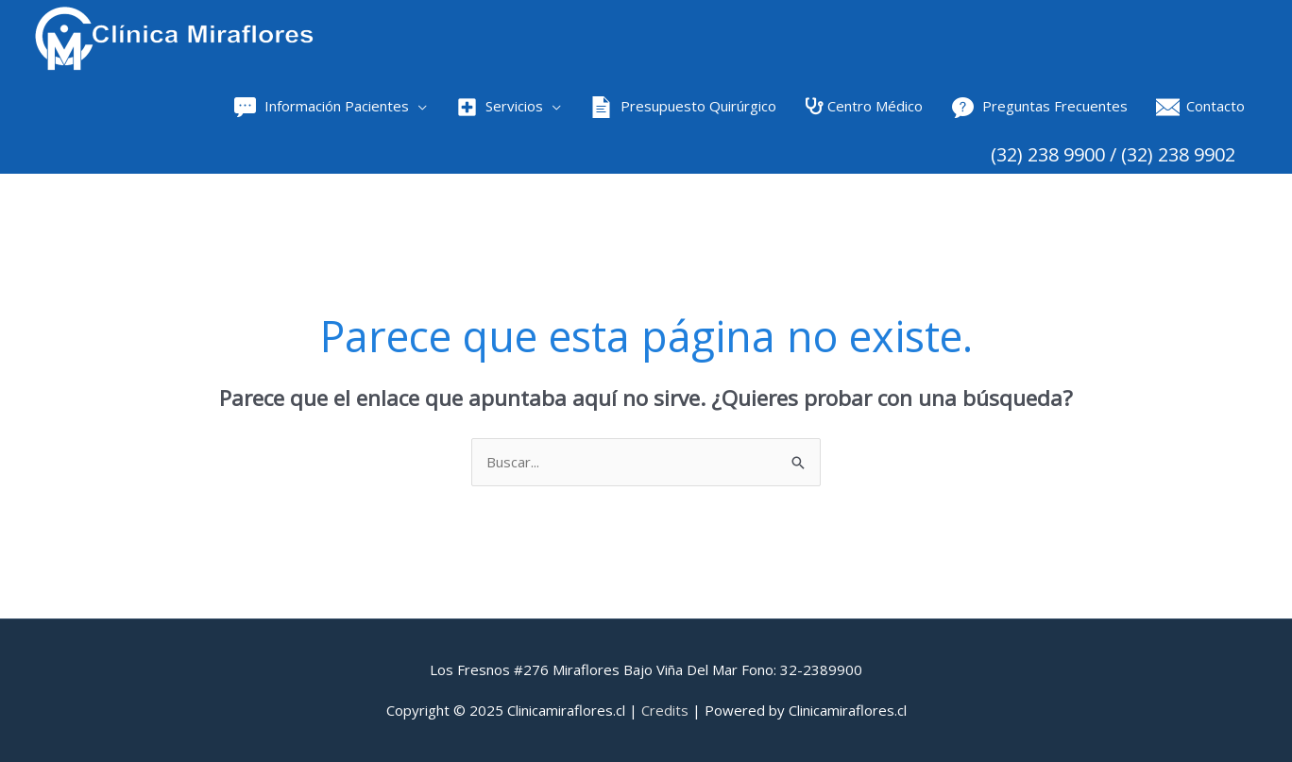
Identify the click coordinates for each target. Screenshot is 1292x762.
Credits (664, 710)
